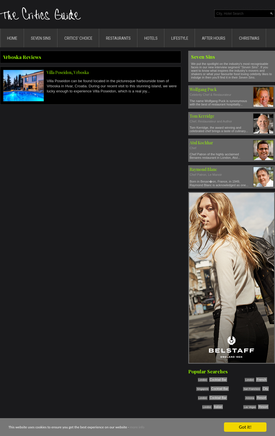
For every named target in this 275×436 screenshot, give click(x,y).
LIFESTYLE (179, 38)
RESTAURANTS (118, 38)
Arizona (250, 398)
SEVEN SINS (41, 38)
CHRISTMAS (249, 38)
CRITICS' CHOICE (78, 38)
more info (137, 427)
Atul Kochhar (201, 142)
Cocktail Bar (218, 379)
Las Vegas (250, 407)
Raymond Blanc (203, 169)
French (261, 379)
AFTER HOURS (213, 38)
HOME (12, 38)
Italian (218, 407)
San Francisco (252, 389)
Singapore (202, 389)
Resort (261, 397)
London (202, 379)
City (265, 388)
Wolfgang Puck (203, 89)
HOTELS (151, 38)
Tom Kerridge (202, 116)
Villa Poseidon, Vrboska (68, 72)
